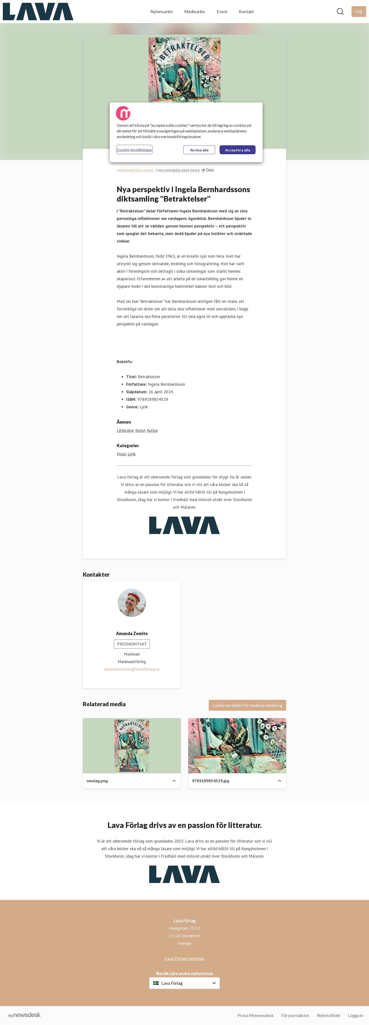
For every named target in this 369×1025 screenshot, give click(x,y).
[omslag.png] (132, 745)
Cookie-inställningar (134, 149)
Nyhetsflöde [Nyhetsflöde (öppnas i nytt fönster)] (328, 1015)
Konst (140, 430)
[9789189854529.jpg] (237, 745)
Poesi (121, 454)
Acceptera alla (237, 150)
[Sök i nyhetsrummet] (340, 11)
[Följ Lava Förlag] (359, 11)
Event (222, 11)
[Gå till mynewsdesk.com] (24, 1015)
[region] (186, 132)
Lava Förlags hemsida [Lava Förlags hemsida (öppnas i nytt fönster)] (184, 958)
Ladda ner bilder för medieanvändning (247, 705)
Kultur (152, 430)
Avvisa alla (199, 150)
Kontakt (246, 11)
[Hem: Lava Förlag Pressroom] (38, 11)
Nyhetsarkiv (161, 11)
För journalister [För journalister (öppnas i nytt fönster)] (295, 1015)
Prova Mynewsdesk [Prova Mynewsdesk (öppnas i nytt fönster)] (255, 1015)
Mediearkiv (194, 11)
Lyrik (132, 454)
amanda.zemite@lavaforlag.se (132, 669)
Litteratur (125, 430)
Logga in (355, 1015)
